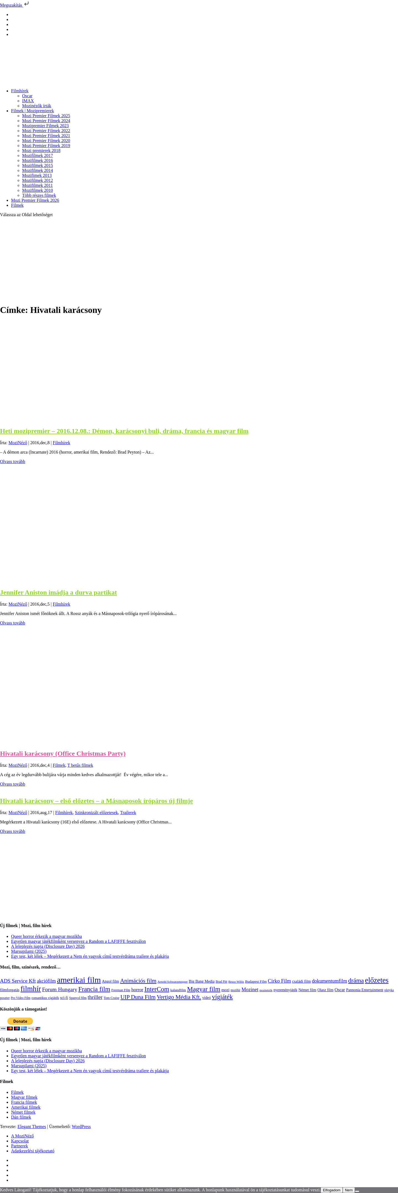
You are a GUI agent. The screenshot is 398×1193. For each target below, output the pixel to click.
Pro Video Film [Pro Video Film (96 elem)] (20, 998)
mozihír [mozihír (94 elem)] (235, 990)
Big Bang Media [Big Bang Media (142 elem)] (201, 981)
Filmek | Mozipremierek (32, 110)
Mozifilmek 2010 (37, 190)
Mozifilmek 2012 (37, 180)
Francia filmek (24, 1102)
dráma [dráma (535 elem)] (356, 980)
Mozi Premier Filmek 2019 (46, 145)
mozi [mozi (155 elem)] (225, 990)
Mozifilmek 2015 (37, 165)
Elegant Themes (31, 1126)
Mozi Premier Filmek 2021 (46, 135)
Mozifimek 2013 (37, 175)
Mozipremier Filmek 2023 (45, 125)
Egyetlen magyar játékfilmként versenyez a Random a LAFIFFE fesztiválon (78, 941)
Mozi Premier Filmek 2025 (46, 115)
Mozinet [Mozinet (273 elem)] (250, 989)
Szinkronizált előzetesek (96, 812)
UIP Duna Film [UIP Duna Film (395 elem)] (138, 997)
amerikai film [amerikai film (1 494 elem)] (79, 979)
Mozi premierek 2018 (41, 150)
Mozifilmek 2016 (37, 160)
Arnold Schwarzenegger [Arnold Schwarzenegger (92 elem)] (173, 981)
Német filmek (23, 1112)
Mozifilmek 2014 (37, 170)
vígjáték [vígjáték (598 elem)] (222, 996)
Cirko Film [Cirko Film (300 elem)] (279, 981)
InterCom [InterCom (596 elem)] (156, 989)
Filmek (17, 205)
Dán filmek (21, 1117)
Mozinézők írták (36, 105)
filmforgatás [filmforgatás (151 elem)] (9, 990)
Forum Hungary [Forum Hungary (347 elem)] (59, 989)
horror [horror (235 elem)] (137, 989)
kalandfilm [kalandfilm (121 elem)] (178, 990)
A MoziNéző (22, 1136)
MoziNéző (18, 442)
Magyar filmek (24, 1097)
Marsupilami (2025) (28, 951)
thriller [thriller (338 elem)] (95, 997)
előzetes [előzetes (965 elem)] (376, 980)
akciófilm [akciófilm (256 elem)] (46, 981)
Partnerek (19, 1146)
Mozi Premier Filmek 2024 (46, 120)
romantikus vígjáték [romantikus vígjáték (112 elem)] (45, 998)
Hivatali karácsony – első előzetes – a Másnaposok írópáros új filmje (96, 800)
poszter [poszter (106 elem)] (5, 998)
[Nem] (357, 1191)
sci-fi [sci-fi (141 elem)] (64, 998)
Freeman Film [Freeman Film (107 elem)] (120, 990)
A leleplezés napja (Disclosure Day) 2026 (48, 946)
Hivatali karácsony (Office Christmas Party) (63, 753)
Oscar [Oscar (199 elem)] (339, 989)
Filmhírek (19, 90)
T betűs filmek (80, 765)
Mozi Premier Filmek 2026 (35, 200)
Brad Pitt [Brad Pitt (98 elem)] (221, 981)
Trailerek (128, 812)
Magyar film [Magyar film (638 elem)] (203, 989)
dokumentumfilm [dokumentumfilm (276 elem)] (329, 981)
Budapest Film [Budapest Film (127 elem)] (256, 981)
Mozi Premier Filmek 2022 (46, 130)
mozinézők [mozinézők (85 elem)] (266, 990)
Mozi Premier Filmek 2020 (46, 140)
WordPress (81, 1126)
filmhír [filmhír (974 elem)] (30, 989)
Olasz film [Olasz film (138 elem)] (326, 990)
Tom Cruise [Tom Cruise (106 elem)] (111, 998)
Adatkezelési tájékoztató (32, 1150)
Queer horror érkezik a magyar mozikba (46, 936)
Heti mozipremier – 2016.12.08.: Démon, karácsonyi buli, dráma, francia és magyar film (124, 431)
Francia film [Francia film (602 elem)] (94, 989)
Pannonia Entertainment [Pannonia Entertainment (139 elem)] (364, 990)
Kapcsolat (20, 1141)
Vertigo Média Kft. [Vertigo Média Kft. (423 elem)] (179, 997)
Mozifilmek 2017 (37, 155)
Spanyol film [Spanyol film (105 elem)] (78, 998)
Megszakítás (15, 5)
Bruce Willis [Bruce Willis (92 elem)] (236, 981)
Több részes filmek (39, 195)
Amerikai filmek (25, 1107)
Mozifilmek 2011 (37, 185)
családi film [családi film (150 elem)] (301, 981)
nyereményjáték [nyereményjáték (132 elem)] (285, 990)
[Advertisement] (199, 260)
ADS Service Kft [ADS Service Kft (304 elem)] (18, 981)
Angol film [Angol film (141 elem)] (110, 981)
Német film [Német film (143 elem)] (307, 990)
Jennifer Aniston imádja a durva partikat (58, 592)
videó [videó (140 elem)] (206, 998)
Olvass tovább (12, 461)
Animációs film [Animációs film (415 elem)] (138, 980)
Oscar (27, 95)
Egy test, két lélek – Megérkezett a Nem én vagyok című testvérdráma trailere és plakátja (90, 956)
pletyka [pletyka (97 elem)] (389, 990)
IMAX (28, 100)
